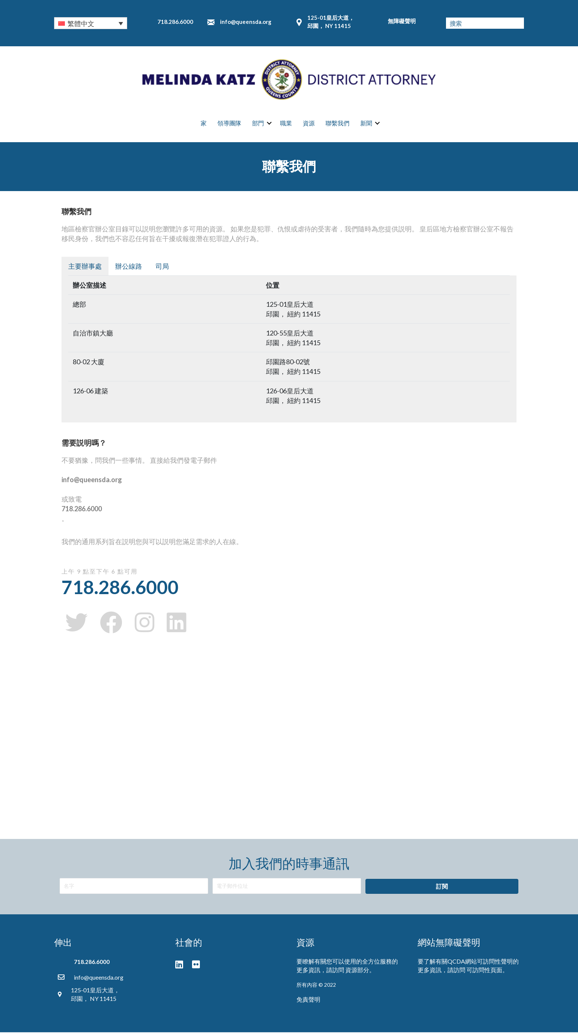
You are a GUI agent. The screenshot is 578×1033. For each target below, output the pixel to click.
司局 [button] (162, 267)
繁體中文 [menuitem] (80, 23)
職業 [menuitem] (286, 123)
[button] (269, 123)
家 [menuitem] (204, 123)
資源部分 (357, 970)
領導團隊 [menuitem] (229, 123)
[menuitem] (90, 23)
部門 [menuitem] (258, 123)
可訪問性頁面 (484, 970)
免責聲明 (308, 1000)
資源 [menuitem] (309, 123)
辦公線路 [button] (128, 267)
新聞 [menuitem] (366, 123)
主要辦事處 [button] (85, 267)
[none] (90, 23)
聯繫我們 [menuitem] (337, 123)
